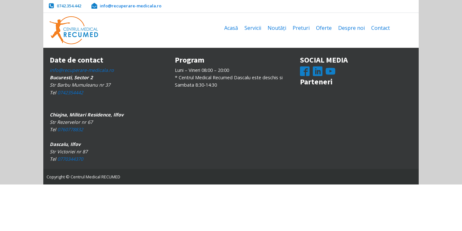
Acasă (231, 27)
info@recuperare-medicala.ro (82, 70)
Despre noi (351, 27)
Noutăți (277, 27)
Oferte (324, 27)
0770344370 (70, 159)
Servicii (252, 27)
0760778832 (70, 129)
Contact (380, 27)
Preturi (301, 27)
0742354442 (70, 93)
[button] (64, 6)
